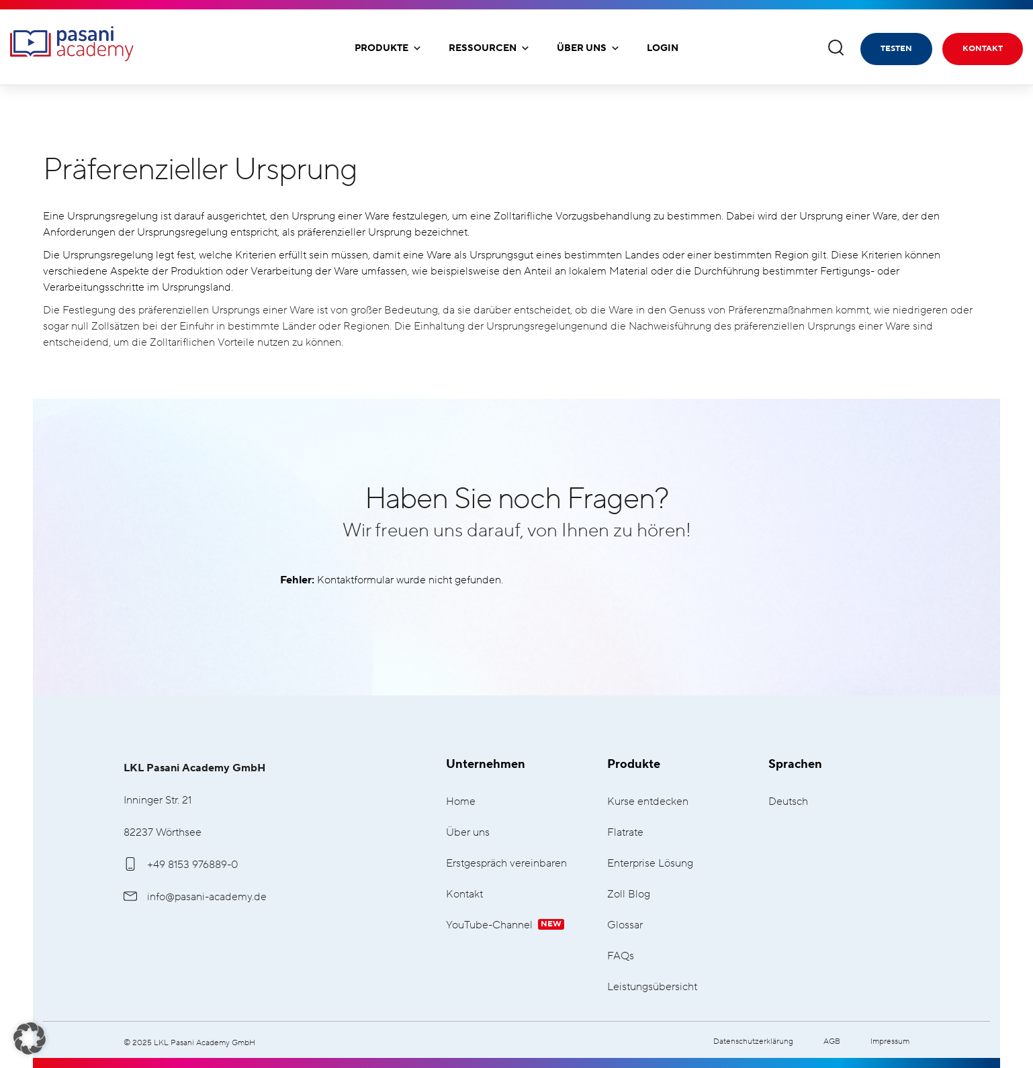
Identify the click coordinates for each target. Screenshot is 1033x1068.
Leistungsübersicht (652, 987)
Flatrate (625, 832)
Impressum (889, 1041)
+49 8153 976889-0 (181, 864)
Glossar (625, 925)
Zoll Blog (628, 894)
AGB (831, 1041)
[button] (29, 1038)
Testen (896, 49)
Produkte (388, 48)
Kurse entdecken (647, 801)
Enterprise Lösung (650, 863)
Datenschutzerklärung (753, 1041)
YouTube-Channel (505, 925)
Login (662, 48)
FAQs (620, 956)
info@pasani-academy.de (195, 897)
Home (461, 801)
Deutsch (788, 801)
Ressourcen (489, 48)
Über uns (588, 48)
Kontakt (982, 49)
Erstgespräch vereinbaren (506, 863)
